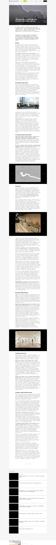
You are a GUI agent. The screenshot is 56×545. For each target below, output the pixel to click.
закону (16, 295)
